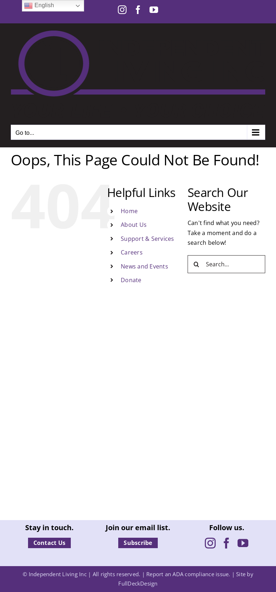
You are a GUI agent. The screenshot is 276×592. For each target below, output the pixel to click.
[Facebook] (226, 543)
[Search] (197, 264)
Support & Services (147, 239)
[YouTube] (243, 543)
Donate (131, 280)
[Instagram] (210, 543)
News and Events (144, 266)
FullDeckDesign (137, 583)
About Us (134, 225)
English (39, 5)
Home (129, 211)
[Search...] (226, 264)
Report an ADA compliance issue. (188, 574)
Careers (132, 252)
